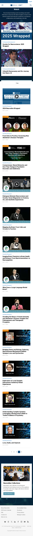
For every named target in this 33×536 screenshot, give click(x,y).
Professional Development (9, 42)
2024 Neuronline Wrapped (11, 108)
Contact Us (4, 514)
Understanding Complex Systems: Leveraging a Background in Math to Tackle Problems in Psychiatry (15, 413)
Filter (17, 83)
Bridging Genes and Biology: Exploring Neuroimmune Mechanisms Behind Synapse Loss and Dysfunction (16, 351)
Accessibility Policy (21, 508)
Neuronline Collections (11, 483)
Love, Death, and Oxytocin (11, 443)
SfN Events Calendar (6, 510)
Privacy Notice (20, 512)
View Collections (8, 493)
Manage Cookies (21, 514)
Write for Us (4, 517)
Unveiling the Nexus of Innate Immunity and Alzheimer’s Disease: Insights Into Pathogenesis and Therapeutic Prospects (16, 319)
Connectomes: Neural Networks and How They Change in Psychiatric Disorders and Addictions (15, 167)
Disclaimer (19, 510)
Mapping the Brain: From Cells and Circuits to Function (14, 228)
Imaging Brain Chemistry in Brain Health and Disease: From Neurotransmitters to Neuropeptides (16, 258)
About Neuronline (5, 508)
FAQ (2, 512)
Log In (30, 1)
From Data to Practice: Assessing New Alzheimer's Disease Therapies (16, 137)
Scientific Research (7, 106)
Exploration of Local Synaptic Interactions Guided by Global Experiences (13, 382)
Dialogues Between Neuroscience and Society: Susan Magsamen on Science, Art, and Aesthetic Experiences (16, 198)
